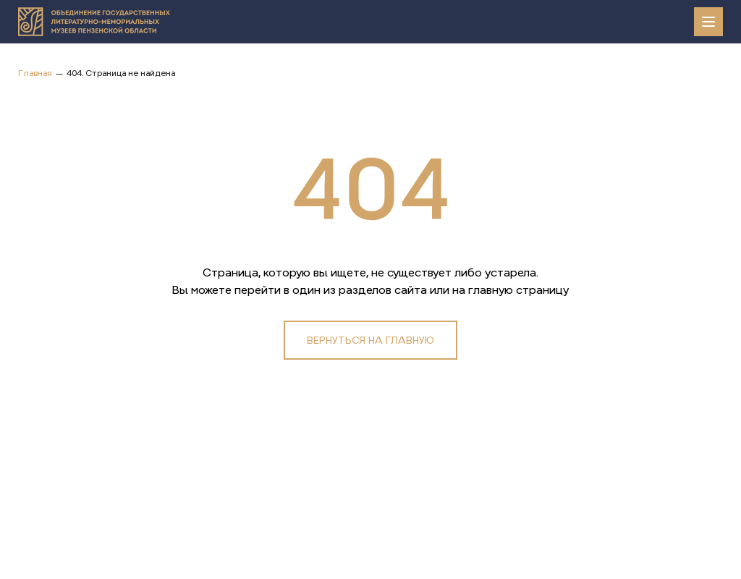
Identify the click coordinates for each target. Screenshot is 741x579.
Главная (35, 73)
